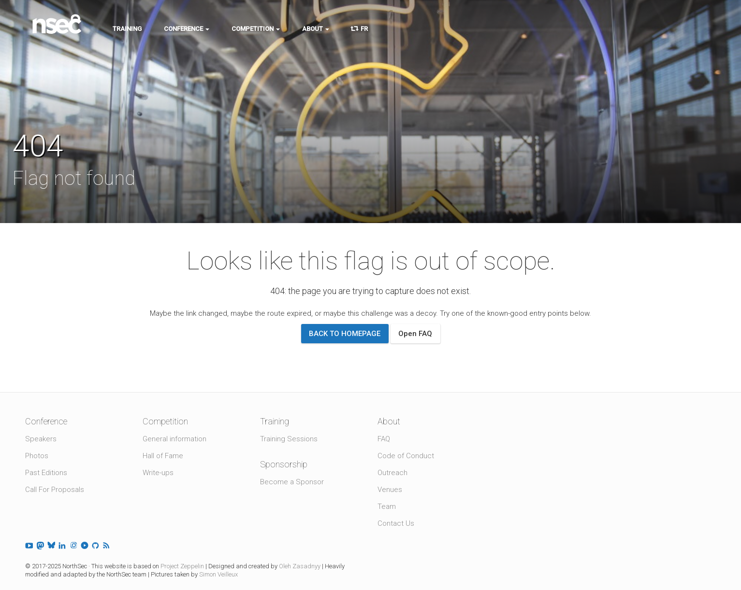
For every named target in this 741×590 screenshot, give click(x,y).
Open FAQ (415, 333)
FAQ (384, 439)
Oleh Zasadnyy (299, 566)
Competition (256, 28)
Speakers (41, 439)
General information (174, 439)
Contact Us (396, 523)
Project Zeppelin (182, 566)
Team (387, 506)
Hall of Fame (163, 455)
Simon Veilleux (218, 574)
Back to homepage (344, 333)
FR (359, 28)
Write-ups (158, 472)
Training (127, 28)
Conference (186, 28)
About (315, 28)
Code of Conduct (406, 455)
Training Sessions (289, 439)
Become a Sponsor (292, 482)
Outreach (392, 472)
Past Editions (46, 472)
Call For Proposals (54, 489)
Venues (390, 489)
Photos (36, 455)
